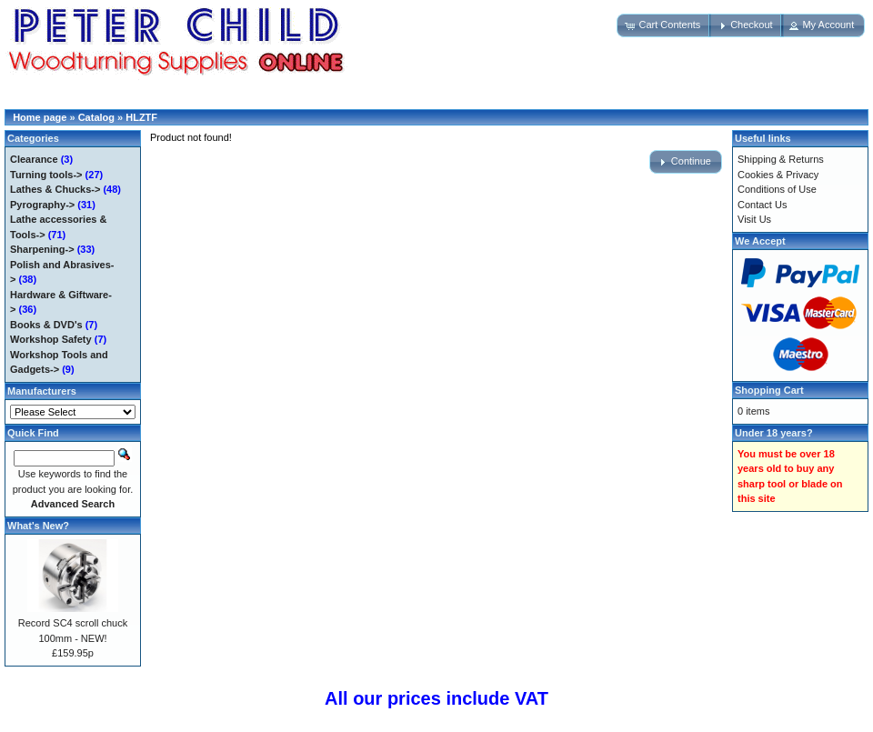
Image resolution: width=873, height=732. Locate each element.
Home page (39, 117)
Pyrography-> (42, 204)
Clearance (34, 159)
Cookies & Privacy (778, 174)
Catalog (96, 117)
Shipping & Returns (781, 159)
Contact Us (762, 204)
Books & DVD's (46, 324)
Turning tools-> (46, 174)
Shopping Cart (769, 390)
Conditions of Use (777, 189)
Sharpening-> (42, 249)
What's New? (38, 525)
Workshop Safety (51, 339)
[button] (664, 25)
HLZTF (141, 117)
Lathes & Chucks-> (55, 189)
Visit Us (754, 219)
